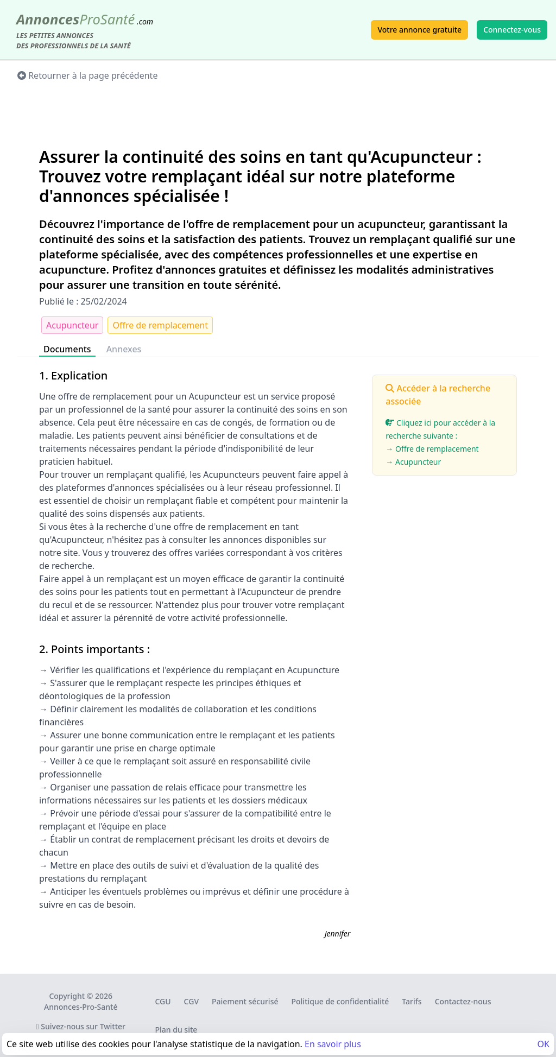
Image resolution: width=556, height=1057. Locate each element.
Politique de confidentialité (340, 1001)
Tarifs (411, 1001)
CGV (191, 1001)
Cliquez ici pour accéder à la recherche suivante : (444, 443)
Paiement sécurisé (245, 1001)
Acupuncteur (72, 325)
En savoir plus (333, 1044)
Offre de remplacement (160, 325)
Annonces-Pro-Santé (80, 1007)
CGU (162, 1001)
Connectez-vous (512, 29)
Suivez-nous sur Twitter (80, 1026)
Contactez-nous (463, 1001)
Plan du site (176, 1029)
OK (543, 1044)
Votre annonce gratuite (419, 29)
